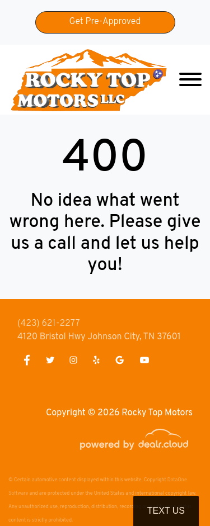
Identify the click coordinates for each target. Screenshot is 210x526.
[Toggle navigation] (190, 80)
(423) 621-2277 (48, 323)
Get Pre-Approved (105, 21)
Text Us (166, 510)
